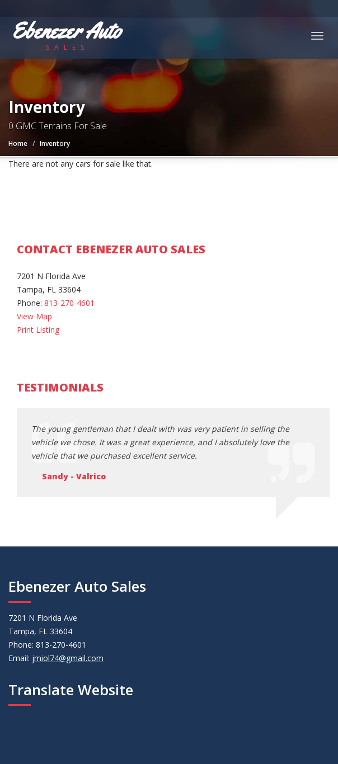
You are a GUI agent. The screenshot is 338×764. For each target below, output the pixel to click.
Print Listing (38, 329)
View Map (34, 316)
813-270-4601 (69, 303)
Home (17, 143)
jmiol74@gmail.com (68, 658)
